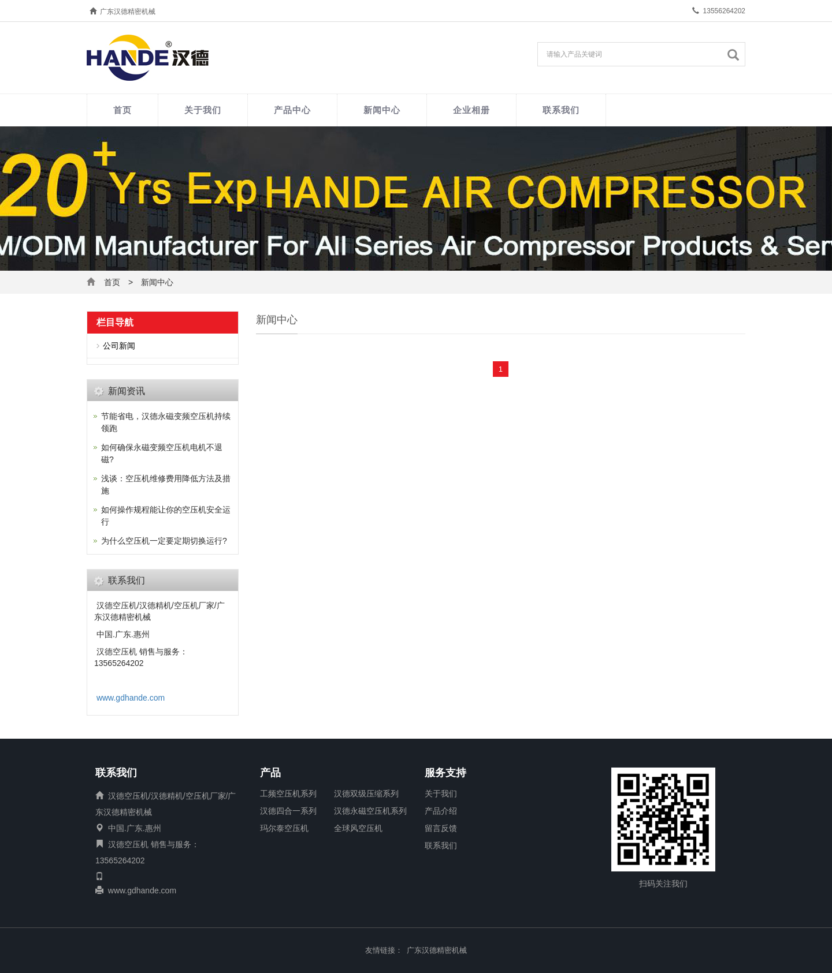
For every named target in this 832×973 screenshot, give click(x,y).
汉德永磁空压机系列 (370, 810)
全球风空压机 (358, 828)
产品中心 (292, 110)
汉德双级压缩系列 (366, 793)
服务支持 (445, 773)
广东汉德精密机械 (437, 950)
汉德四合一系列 (288, 810)
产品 (270, 773)
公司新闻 (119, 345)
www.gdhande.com (130, 697)
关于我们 (202, 110)
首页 (122, 110)
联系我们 (561, 110)
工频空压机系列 (288, 793)
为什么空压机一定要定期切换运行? (164, 540)
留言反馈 (441, 828)
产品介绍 (441, 810)
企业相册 (471, 110)
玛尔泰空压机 (284, 828)
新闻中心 (381, 110)
